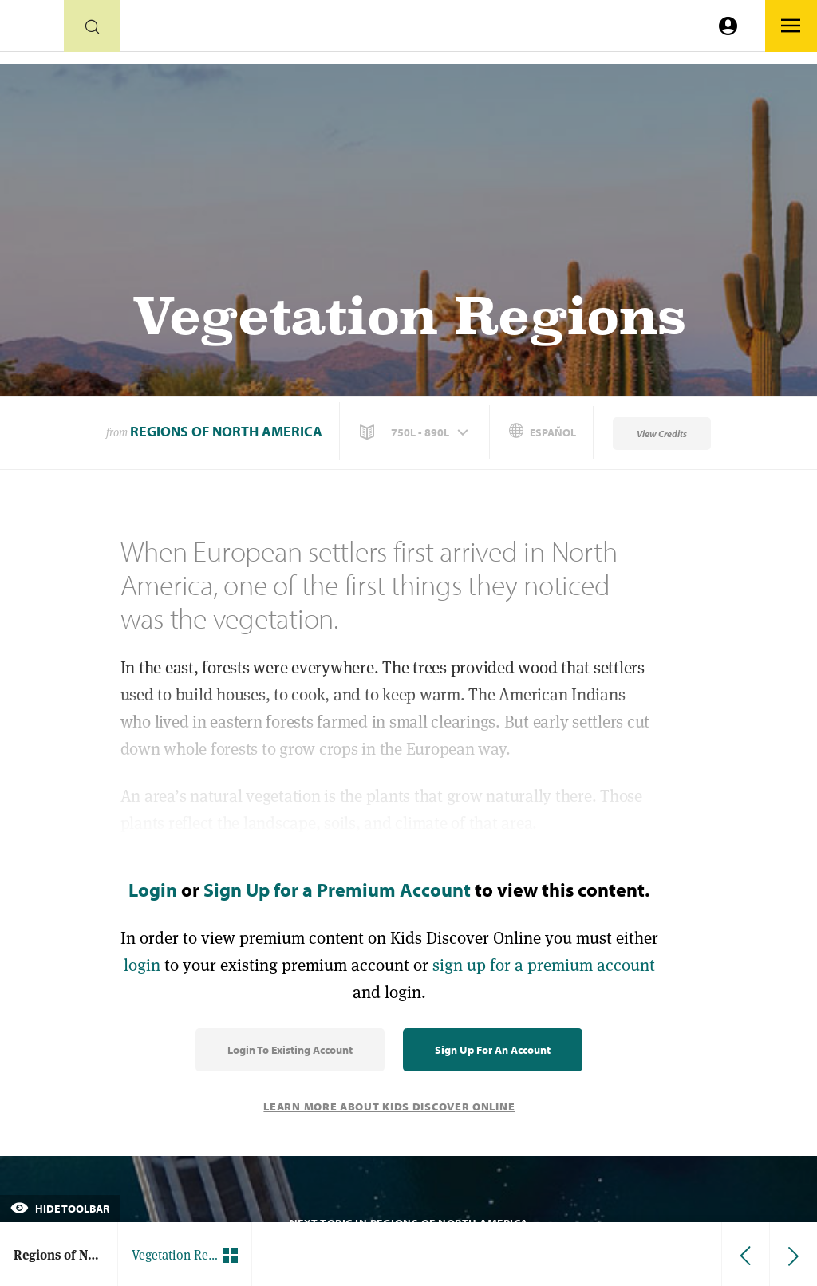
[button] (415, 432)
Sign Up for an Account (493, 1050)
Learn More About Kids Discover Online (389, 1106)
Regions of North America (226, 431)
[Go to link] (32, 30)
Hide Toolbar (59, 1208)
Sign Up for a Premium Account (337, 889)
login (142, 965)
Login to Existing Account (290, 1050)
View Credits (662, 434)
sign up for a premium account (543, 965)
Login (152, 889)
